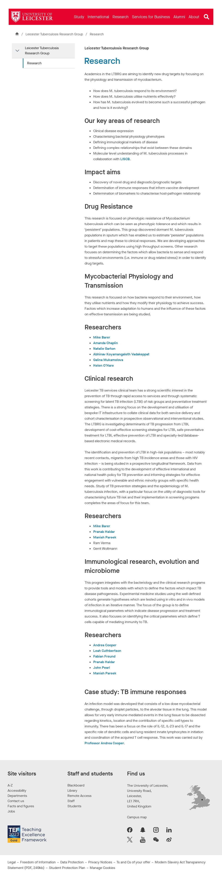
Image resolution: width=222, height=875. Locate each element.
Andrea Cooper (104, 645)
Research (34, 63)
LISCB (125, 159)
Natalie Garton (104, 348)
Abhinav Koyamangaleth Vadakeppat (121, 354)
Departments (17, 795)
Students (74, 806)
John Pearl (101, 667)
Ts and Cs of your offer (133, 862)
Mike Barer (101, 337)
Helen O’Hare (103, 365)
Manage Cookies (102, 867)
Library (72, 790)
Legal (12, 862)
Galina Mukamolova (108, 360)
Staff (71, 801)
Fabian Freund (104, 656)
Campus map (137, 817)
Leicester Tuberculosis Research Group (55, 34)
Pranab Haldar (104, 531)
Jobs (11, 811)
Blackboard (75, 785)
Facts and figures (21, 806)
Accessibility (17, 790)
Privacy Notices (100, 862)
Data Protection (72, 862)
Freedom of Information (38, 862)
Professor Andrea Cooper (104, 743)
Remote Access (79, 795)
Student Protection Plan (67, 867)
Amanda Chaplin (105, 343)
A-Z (10, 785)
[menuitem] (79, 17)
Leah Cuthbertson (107, 650)
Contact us (16, 801)
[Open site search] (206, 16)
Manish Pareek (104, 537)
